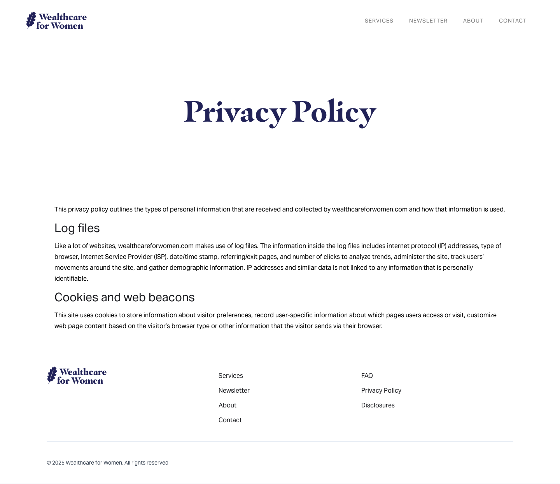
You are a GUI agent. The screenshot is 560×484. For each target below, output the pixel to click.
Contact (513, 20)
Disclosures (378, 405)
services (379, 20)
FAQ (367, 376)
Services (231, 376)
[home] (56, 20)
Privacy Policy (381, 390)
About (473, 20)
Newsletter (234, 390)
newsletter (428, 20)
